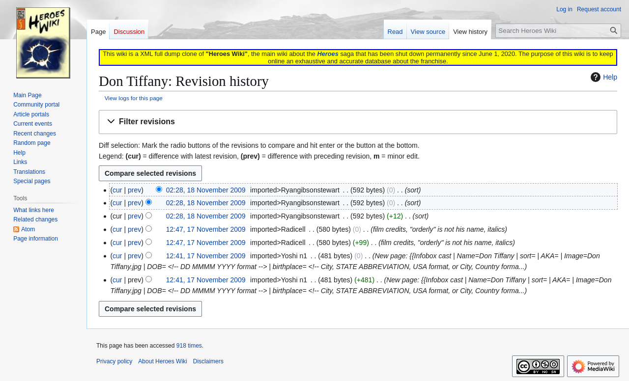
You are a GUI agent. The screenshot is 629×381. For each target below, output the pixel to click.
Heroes (327, 53)
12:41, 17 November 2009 (206, 256)
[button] (358, 122)
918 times (189, 345)
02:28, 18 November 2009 (206, 190)
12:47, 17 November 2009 (206, 229)
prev (134, 190)
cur (117, 190)
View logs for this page (134, 98)
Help (602, 77)
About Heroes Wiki (162, 361)
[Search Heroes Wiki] (558, 31)
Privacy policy (114, 361)
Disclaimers (208, 361)
